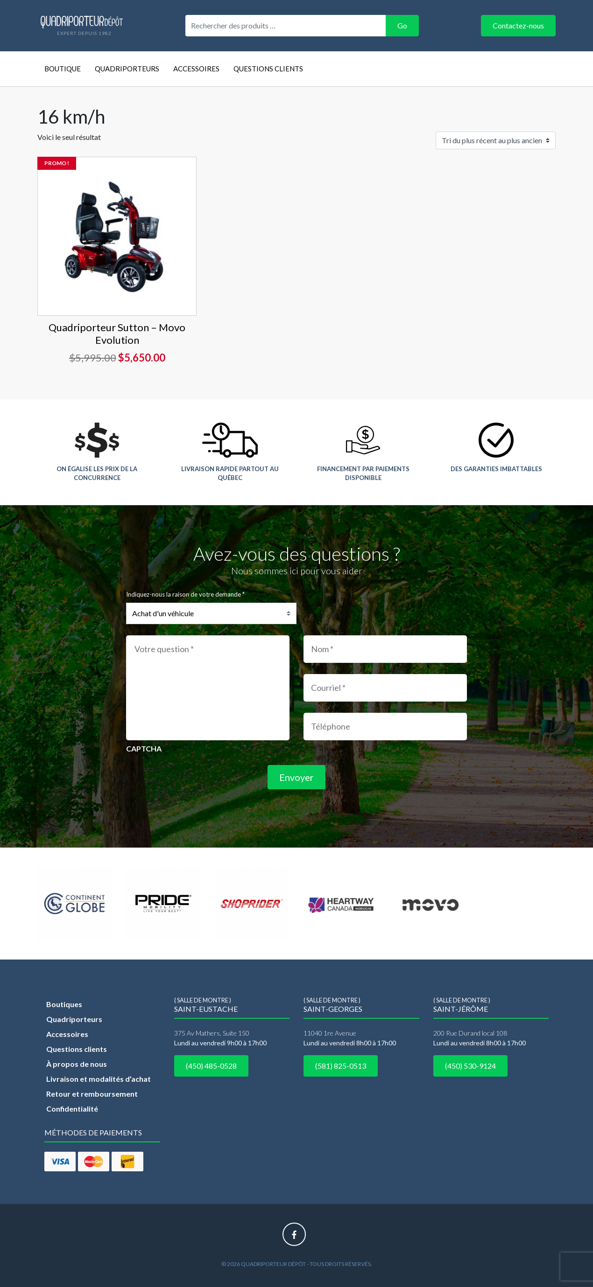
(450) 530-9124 (470, 1065)
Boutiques (64, 1004)
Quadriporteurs (127, 68)
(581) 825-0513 (340, 1065)
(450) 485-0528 (211, 1065)
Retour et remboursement (92, 1093)
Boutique (62, 68)
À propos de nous (76, 1063)
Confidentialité (72, 1108)
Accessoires (196, 68)
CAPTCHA (144, 748)
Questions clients (268, 68)
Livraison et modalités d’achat (98, 1078)
